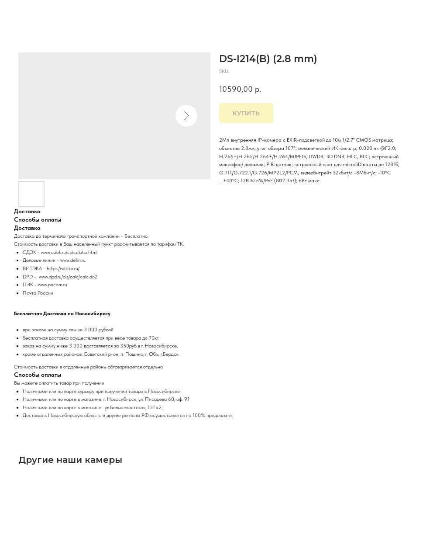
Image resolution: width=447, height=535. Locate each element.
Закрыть (25, 13)
